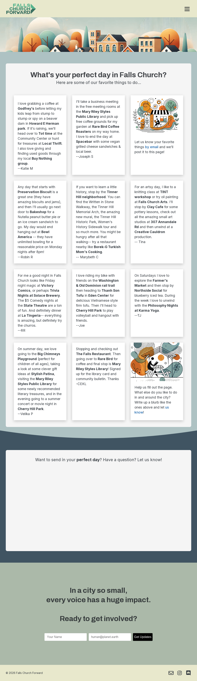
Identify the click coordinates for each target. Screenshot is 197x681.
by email (151, 147)
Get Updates (142, 637)
